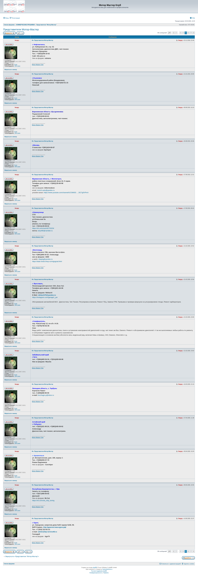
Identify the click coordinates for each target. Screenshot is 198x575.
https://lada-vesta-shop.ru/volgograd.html (47, 261)
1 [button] (176, 33)
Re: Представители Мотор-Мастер (42, 40)
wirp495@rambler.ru (45, 231)
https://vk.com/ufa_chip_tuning (43, 500)
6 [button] (188, 33)
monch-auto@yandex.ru (46, 190)
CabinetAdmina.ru (107, 569)
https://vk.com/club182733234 (43, 228)
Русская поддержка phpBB (99, 571)
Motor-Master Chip (37, 64)
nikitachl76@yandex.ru (47, 295)
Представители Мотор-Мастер (21, 29)
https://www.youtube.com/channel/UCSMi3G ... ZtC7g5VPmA (66, 192)
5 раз (15, 64)
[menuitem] (6, 18)
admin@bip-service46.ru (47, 532)
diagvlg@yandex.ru (46, 259)
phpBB (95, 567)
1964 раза (17, 66)
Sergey (17, 40)
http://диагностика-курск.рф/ (54, 527)
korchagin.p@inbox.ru (46, 395)
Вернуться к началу (11, 69)
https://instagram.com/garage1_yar (45, 297)
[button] (169, 32)
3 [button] (180, 33)
